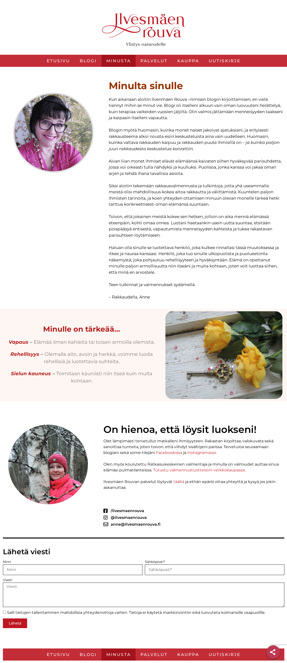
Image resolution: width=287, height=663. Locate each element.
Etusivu (58, 60)
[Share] (273, 652)
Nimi (7, 562)
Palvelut (154, 60)
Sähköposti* (155, 562)
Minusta (118, 60)
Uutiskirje (224, 60)
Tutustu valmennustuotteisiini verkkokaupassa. (199, 470)
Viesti (7, 580)
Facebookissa (168, 452)
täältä (178, 481)
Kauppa (188, 60)
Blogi (88, 60)
